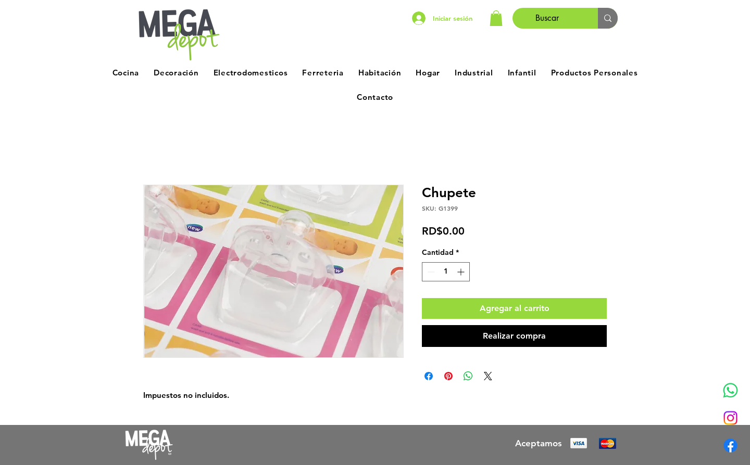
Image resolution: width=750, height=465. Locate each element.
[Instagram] (730, 418)
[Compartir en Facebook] (428, 376)
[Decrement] (429, 272)
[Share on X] (488, 376)
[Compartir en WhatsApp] (468, 376)
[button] (496, 18)
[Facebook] (730, 445)
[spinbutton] (445, 272)
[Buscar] (547, 18)
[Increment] (461, 272)
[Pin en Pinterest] (448, 376)
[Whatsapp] (730, 390)
